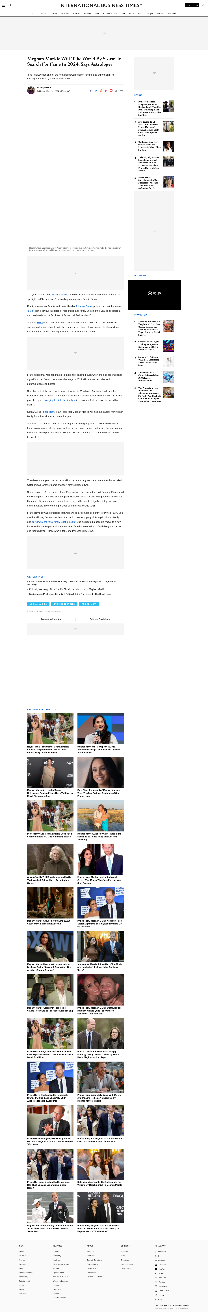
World (54, 13)
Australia (124, 1252)
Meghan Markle (60, 294)
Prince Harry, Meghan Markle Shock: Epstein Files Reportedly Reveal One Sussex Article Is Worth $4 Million (50, 1054)
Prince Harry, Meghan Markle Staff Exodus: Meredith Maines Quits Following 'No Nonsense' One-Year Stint (99, 1011)
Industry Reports (59, 1298)
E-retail (56, 1252)
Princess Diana (84, 306)
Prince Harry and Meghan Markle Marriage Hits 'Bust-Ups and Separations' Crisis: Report (48, 1185)
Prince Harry (48, 412)
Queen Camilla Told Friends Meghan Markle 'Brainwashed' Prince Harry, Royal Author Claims (49, 880)
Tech (123, 13)
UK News (65, 13)
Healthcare (57, 1260)
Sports (21, 1289)
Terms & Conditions (94, 1260)
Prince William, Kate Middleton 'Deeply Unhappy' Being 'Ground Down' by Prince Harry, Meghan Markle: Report (98, 1054)
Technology (23, 1277)
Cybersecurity (58, 1273)
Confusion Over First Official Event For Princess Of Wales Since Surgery (149, 146)
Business (87, 13)
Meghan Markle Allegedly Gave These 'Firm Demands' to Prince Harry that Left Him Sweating (99, 837)
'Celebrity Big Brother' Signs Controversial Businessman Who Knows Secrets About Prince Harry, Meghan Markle (148, 164)
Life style (22, 1285)
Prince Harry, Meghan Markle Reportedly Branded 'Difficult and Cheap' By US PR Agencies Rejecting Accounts (47, 1098)
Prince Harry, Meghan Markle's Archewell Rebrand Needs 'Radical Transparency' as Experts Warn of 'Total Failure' (98, 1228)
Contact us (91, 1256)
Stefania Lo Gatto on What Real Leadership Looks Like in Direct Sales (148, 361)
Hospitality (57, 1256)
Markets (76, 13)
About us (90, 1252)
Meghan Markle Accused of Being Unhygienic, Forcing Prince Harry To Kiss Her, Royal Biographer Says (50, 793)
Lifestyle (149, 13)
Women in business (60, 1281)
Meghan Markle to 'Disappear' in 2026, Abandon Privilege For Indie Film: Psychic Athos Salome (98, 750)
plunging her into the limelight (59, 400)
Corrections (91, 1273)
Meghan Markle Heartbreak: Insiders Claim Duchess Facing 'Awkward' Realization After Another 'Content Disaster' (49, 967)
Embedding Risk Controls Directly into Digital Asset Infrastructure (148, 376)
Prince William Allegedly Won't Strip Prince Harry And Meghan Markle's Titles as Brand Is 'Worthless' (50, 1141)
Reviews (160, 13)
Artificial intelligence (60, 1277)
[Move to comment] (121, 90)
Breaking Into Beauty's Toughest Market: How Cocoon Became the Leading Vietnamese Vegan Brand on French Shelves (149, 328)
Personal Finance (110, 13)
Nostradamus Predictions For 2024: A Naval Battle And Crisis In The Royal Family (71, 594)
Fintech (56, 1294)
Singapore (125, 1260)
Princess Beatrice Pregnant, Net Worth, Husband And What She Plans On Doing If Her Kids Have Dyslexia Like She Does (149, 108)
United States (126, 1268)
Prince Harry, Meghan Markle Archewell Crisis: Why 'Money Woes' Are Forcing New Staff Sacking (99, 880)
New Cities (57, 1289)
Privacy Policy (92, 1264)
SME (97, 13)
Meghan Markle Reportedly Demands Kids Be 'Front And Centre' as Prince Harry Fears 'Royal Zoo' (50, 1228)
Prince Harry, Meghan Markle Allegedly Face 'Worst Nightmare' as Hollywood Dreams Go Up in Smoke (99, 924)
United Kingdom (127, 1264)
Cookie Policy (92, 1268)
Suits (30, 311)
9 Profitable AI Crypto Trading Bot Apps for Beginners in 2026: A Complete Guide (148, 345)
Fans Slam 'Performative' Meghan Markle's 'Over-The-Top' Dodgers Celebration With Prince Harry (98, 793)
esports (56, 1285)
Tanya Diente (45, 87)
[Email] (116, 90)
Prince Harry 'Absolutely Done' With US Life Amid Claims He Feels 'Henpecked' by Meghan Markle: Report (99, 1098)
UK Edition (172, 13)
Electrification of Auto (61, 1264)
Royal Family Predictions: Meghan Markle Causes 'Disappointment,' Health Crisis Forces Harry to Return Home (48, 750)
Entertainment (135, 13)
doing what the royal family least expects (53, 522)
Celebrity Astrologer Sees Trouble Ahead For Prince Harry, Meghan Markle (67, 589)
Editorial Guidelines (100, 619)
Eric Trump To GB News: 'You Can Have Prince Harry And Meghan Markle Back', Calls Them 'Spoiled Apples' (148, 128)
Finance (56, 1268)
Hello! (40, 322)
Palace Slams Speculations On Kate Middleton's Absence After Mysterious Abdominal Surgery (148, 182)
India (123, 1256)
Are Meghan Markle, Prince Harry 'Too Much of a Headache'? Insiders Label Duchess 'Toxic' (99, 967)
